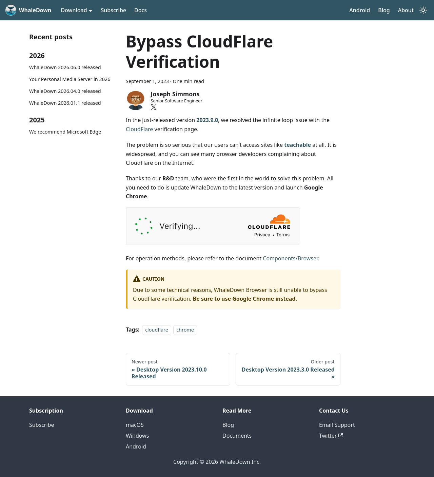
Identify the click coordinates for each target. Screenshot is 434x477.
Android (359, 10)
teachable (297, 144)
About (406, 10)
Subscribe (113, 10)
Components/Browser (290, 258)
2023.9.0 (207, 120)
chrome (185, 329)
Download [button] (74, 10)
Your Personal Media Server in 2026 (69, 79)
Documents (237, 435)
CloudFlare (139, 129)
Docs (140, 10)
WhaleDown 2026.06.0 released (65, 67)
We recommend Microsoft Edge (65, 131)
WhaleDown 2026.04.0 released (65, 91)
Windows (137, 435)
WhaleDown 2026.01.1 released (65, 103)
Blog (384, 10)
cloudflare (156, 329)
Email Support (337, 425)
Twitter (331, 435)
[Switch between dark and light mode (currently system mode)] (423, 10)
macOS (135, 425)
